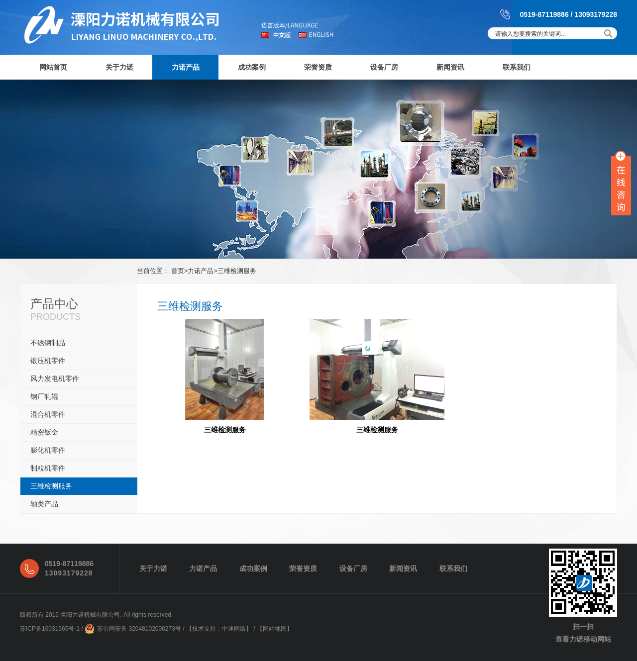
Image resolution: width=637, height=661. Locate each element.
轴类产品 (44, 504)
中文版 (279, 35)
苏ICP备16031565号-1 (50, 628)
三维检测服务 (236, 271)
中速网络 (234, 628)
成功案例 (252, 67)
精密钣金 (44, 432)
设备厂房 (384, 67)
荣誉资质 (318, 67)
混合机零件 (47, 414)
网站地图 (275, 628)
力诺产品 (186, 67)
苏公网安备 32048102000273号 (139, 628)
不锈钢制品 (47, 343)
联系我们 (517, 67)
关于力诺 (119, 67)
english (316, 35)
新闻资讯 (450, 67)
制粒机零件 (47, 468)
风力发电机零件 (54, 378)
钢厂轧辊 (44, 396)
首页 (177, 271)
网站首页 (53, 67)
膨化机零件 (47, 450)
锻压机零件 (47, 361)
